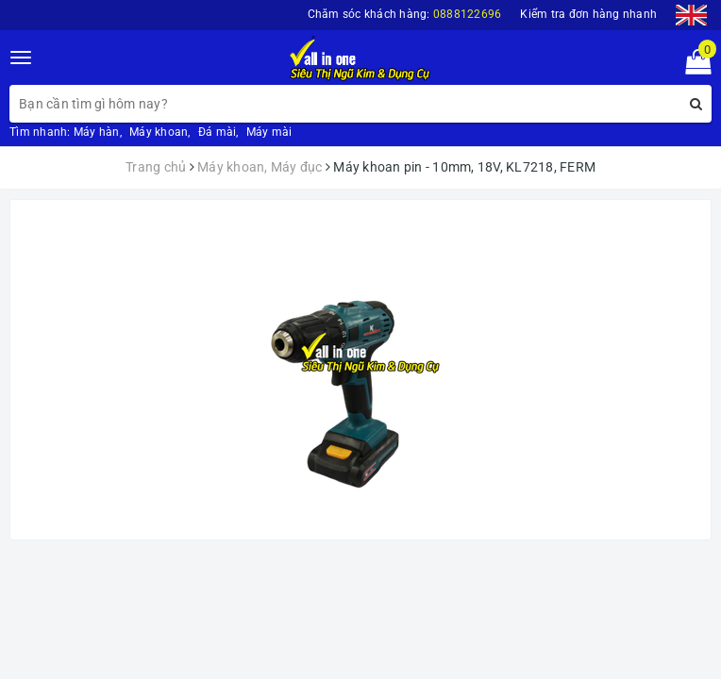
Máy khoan (158, 132)
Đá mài (217, 132)
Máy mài (269, 132)
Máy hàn (97, 132)
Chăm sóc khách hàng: (405, 14)
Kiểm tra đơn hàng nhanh (588, 14)
